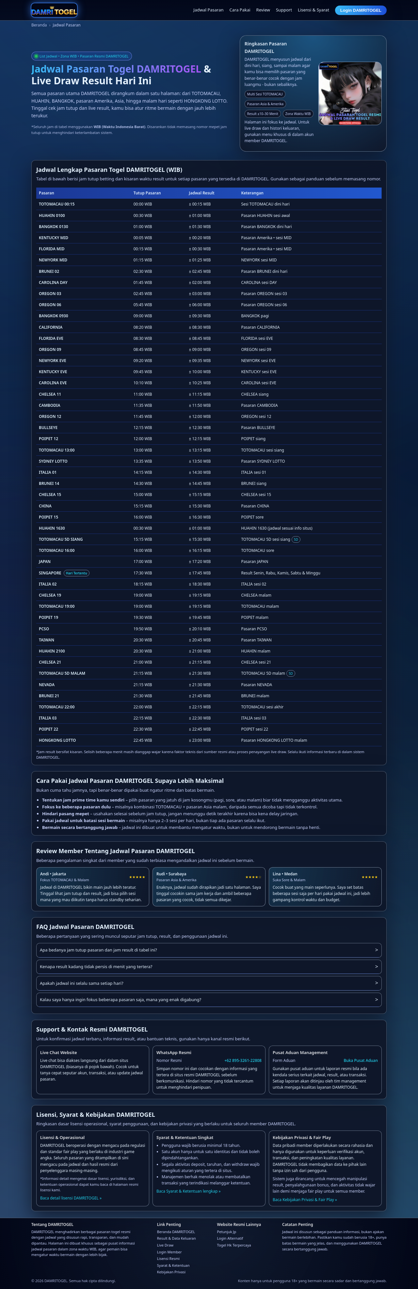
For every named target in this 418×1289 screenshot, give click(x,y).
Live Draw (165, 1245)
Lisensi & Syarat (313, 10)
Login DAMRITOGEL (360, 10)
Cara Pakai (240, 10)
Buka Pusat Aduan (361, 1060)
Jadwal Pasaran (208, 10)
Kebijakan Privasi (171, 1271)
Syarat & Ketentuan (173, 1265)
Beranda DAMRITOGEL (176, 1231)
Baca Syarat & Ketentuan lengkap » (188, 1191)
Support (284, 10)
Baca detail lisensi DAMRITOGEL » (71, 1198)
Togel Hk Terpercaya (234, 1245)
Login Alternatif (230, 1238)
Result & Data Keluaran (176, 1238)
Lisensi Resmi (168, 1258)
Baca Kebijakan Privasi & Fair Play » (305, 1199)
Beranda (39, 25)
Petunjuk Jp (226, 1231)
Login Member (169, 1251)
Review (263, 10)
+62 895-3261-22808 (243, 1060)
